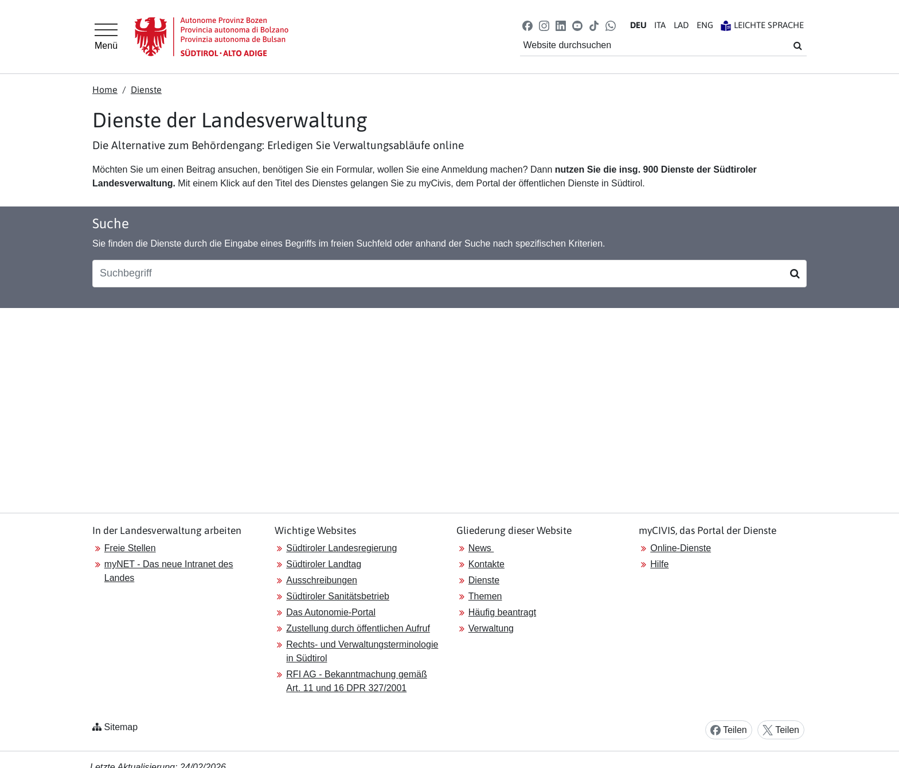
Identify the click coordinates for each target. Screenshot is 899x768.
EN (705, 25)
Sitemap (121, 727)
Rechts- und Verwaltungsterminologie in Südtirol (362, 651)
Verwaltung (491, 628)
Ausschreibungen (321, 580)
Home (105, 89)
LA (681, 25)
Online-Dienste (680, 548)
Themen (485, 596)
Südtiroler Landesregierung (341, 548)
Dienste (146, 89)
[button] (527, 25)
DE (638, 25)
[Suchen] (795, 273)
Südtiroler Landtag (323, 564)
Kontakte (486, 564)
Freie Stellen (130, 548)
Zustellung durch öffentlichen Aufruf (358, 628)
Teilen (728, 730)
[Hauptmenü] (106, 37)
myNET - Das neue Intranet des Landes (168, 571)
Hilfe (659, 564)
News (481, 548)
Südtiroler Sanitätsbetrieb (337, 596)
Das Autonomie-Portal (331, 612)
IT (660, 25)
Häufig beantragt (502, 612)
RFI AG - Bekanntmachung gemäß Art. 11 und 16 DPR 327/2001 (356, 681)
